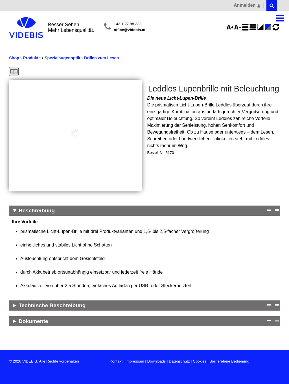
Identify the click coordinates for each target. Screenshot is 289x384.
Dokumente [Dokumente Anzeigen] (33, 321)
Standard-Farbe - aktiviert (269, 27)
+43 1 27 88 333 (128, 24)
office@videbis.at (129, 30)
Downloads (156, 361)
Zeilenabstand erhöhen (246, 27)
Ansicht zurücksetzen (275, 27)
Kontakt (116, 361)
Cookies (199, 361)
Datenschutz (179, 361)
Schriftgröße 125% (230, 27)
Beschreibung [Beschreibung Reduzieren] (37, 210)
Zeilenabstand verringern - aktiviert (253, 27)
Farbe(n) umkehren (261, 27)
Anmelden (247, 5)
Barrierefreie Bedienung (229, 361)
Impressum (135, 361)
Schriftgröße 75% (238, 27)
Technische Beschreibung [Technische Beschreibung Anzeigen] (52, 305)
